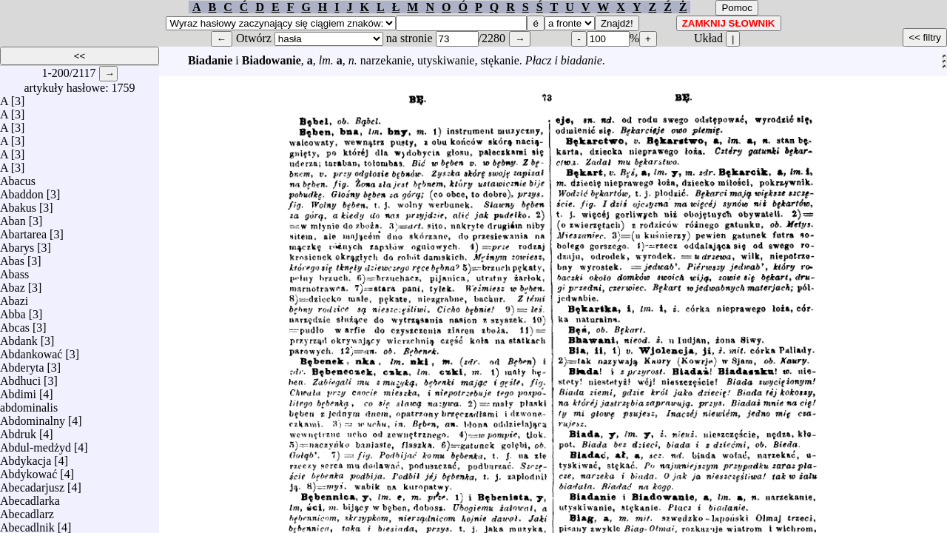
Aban (13, 217)
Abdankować (31, 350)
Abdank (19, 337)
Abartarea (23, 230)
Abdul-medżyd (35, 444)
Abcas (15, 324)
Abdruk (18, 430)
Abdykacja (25, 457)
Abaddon (22, 190)
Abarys (17, 244)
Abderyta (22, 364)
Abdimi (18, 390)
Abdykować (28, 470)
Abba (13, 310)
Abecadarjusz (32, 483)
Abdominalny (32, 417)
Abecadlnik (27, 523)
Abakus (18, 204)
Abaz (12, 284)
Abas (12, 257)
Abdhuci (20, 377)
